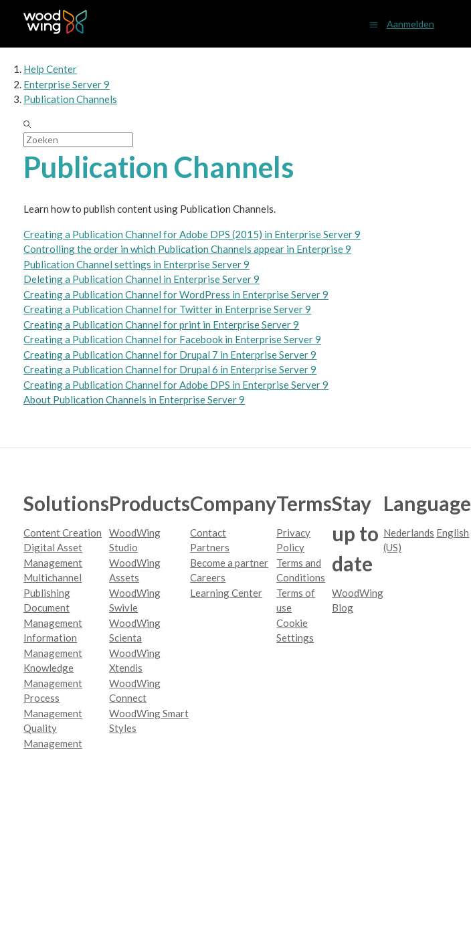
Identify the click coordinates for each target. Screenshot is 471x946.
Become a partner (229, 563)
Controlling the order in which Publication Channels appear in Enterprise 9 (187, 249)
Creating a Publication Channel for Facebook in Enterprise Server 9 (172, 339)
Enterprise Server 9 (66, 84)
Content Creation (62, 533)
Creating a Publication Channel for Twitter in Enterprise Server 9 (167, 309)
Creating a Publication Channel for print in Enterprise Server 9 (161, 324)
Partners (209, 547)
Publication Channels (70, 99)
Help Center (50, 69)
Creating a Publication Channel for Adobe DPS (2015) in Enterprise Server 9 (192, 234)
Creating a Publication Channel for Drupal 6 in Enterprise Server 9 (169, 369)
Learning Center (226, 593)
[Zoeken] (78, 139)
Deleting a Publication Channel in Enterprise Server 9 (141, 279)
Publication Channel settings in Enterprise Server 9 (136, 264)
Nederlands (408, 533)
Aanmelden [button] (410, 23)
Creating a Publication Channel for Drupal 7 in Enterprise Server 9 (169, 355)
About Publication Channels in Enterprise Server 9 (134, 399)
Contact (208, 533)
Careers (207, 577)
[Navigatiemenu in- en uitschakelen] (373, 23)
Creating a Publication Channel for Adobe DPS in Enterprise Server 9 (175, 385)
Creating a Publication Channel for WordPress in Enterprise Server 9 (175, 294)
